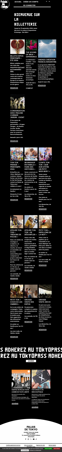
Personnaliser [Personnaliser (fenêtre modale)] (24, 450)
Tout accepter (48, 448)
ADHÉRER (15, 403)
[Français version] (46, 1)
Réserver (14, 88)
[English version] (49, 1)
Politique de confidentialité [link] (35, 450)
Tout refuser (57, 448)
